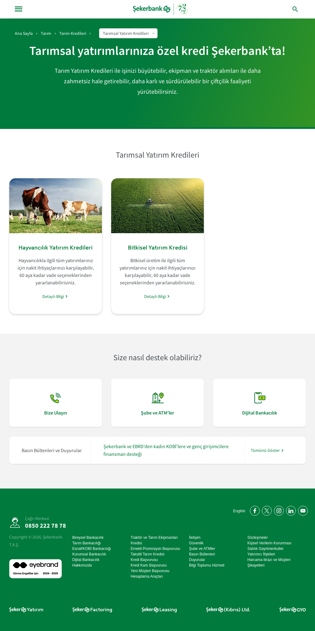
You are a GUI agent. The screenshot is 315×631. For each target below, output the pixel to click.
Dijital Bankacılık (85, 560)
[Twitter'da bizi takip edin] (266, 509)
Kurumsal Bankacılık (89, 554)
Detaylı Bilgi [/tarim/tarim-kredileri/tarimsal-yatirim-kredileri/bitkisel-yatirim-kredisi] (155, 296)
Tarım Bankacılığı (86, 543)
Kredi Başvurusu (144, 560)
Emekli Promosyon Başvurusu (155, 548)
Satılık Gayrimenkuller (265, 548)
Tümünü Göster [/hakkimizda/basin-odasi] (265, 450)
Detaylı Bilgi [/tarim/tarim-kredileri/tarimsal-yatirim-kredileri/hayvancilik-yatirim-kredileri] (53, 296)
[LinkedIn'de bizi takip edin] (290, 509)
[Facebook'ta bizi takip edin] (254, 509)
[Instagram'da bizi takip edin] (278, 509)
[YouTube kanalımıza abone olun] (302, 509)
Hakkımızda (82, 565)
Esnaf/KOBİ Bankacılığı (91, 548)
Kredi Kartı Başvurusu (149, 565)
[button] (295, 9)
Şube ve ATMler (202, 548)
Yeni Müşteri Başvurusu (150, 571)
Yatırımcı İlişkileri (261, 554)
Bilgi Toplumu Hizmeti (207, 565)
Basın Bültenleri (202, 554)
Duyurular (197, 560)
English (239, 511)
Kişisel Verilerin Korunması (269, 543)
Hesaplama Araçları (147, 576)
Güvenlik (196, 543)
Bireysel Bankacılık (87, 537)
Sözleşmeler (257, 537)
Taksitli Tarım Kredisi (147, 554)
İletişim (194, 537)
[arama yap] (282, 9)
